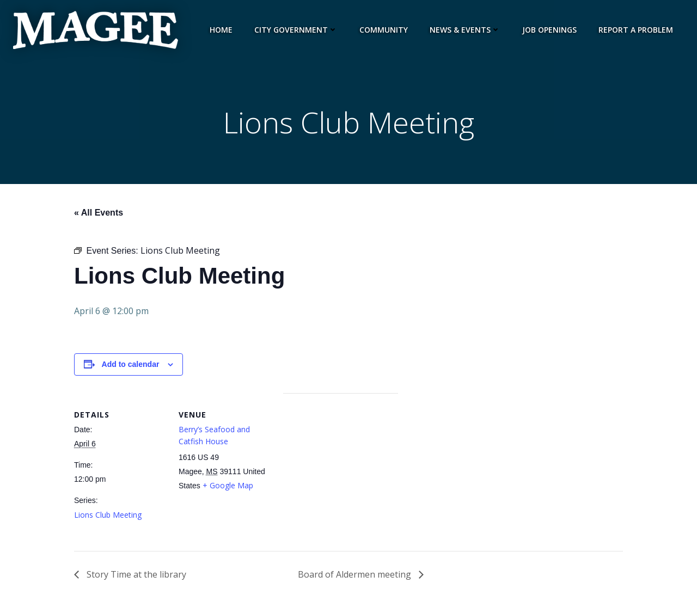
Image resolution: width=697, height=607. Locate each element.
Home (221, 29)
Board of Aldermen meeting (355, 574)
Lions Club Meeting (108, 515)
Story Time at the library (135, 574)
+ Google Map (228, 485)
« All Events (98, 212)
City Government (296, 29)
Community (383, 29)
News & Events (465, 29)
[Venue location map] (340, 468)
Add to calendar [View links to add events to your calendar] (131, 364)
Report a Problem (635, 29)
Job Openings (549, 29)
